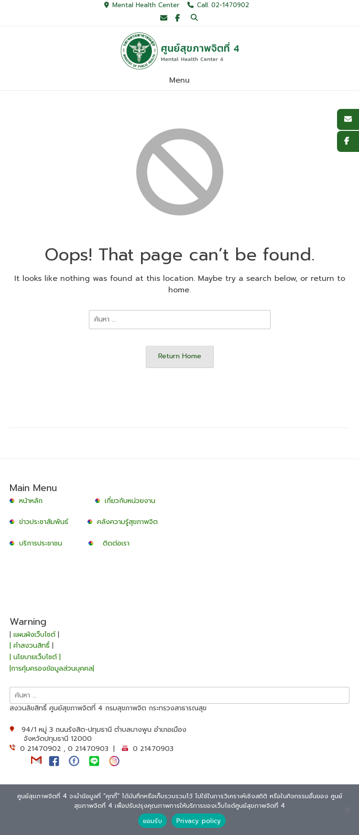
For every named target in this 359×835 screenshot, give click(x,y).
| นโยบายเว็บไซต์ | (35, 657)
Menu (179, 80)
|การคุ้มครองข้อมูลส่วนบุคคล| (52, 669)
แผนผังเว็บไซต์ (34, 635)
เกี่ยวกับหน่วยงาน (130, 501)
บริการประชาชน (43, 543)
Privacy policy (198, 820)
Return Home (179, 356)
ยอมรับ (152, 820)
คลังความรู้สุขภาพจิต (127, 522)
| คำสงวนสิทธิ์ (31, 646)
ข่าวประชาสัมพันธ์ (46, 522)
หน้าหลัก (27, 501)
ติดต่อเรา (116, 543)
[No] (347, 809)
